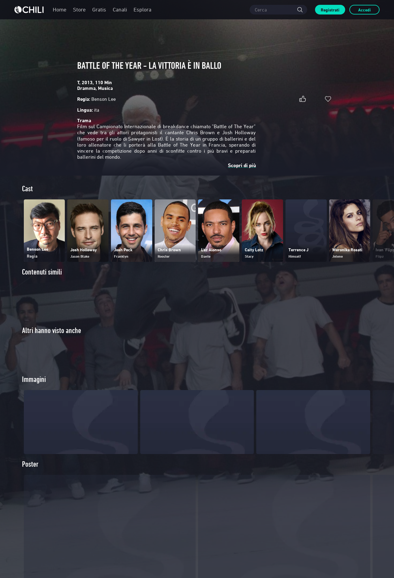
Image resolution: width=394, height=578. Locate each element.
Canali (120, 9)
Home (59, 9)
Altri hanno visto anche (51, 330)
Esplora (142, 9)
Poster (30, 474)
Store (79, 9)
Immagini (34, 389)
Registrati (330, 9)
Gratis (99, 9)
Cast (27, 188)
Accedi (364, 9)
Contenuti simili (42, 272)
